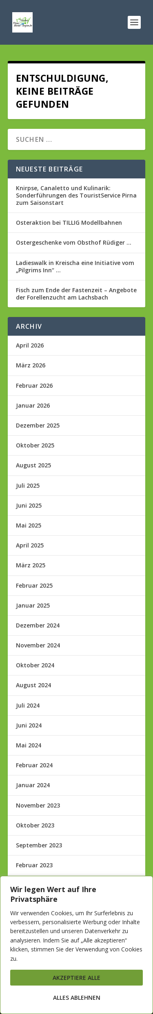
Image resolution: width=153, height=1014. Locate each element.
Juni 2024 (29, 725)
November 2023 (38, 805)
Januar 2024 (33, 785)
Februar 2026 (34, 385)
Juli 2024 (28, 705)
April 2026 (30, 345)
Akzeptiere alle (76, 977)
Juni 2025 (29, 505)
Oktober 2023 (35, 825)
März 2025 (30, 565)
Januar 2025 (33, 605)
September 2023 (39, 845)
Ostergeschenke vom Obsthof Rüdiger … (73, 242)
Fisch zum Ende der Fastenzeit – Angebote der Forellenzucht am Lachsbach (76, 293)
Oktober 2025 (35, 445)
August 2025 (33, 465)
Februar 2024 (34, 765)
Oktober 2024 (35, 665)
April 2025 (30, 545)
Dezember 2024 (38, 625)
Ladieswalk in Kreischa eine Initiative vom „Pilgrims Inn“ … (75, 266)
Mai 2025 (28, 525)
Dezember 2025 (38, 425)
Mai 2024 (28, 745)
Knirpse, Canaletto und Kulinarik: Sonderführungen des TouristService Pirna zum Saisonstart (76, 195)
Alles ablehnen (76, 997)
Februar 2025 (34, 585)
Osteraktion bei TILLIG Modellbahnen (69, 222)
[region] (76, 945)
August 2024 (33, 685)
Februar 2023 (34, 865)
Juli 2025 (28, 485)
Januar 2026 (33, 405)
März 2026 (30, 365)
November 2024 (38, 645)
